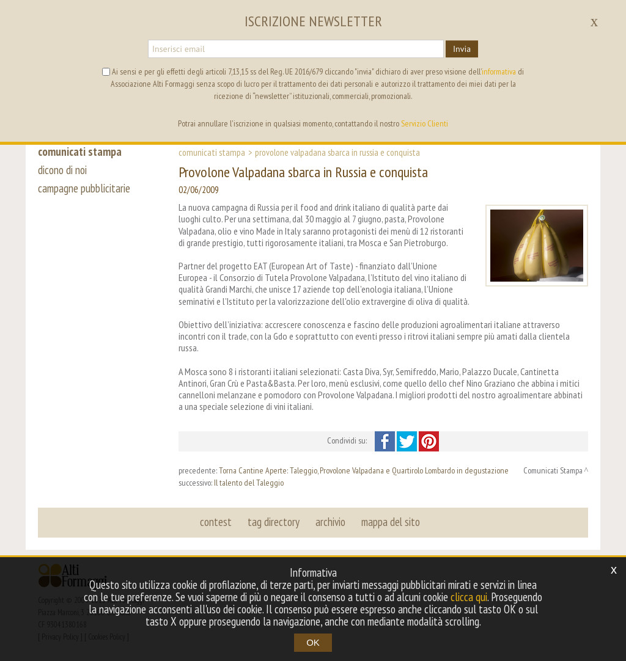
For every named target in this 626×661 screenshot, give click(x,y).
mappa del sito (390, 521)
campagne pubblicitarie (84, 188)
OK (313, 642)
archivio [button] (330, 521)
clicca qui (469, 597)
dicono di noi (62, 170)
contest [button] (216, 521)
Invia (462, 48)
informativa (499, 71)
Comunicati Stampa (212, 152)
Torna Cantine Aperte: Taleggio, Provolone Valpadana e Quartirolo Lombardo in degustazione (364, 470)
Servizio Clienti (424, 123)
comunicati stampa (80, 151)
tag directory (274, 521)
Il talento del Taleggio (249, 482)
